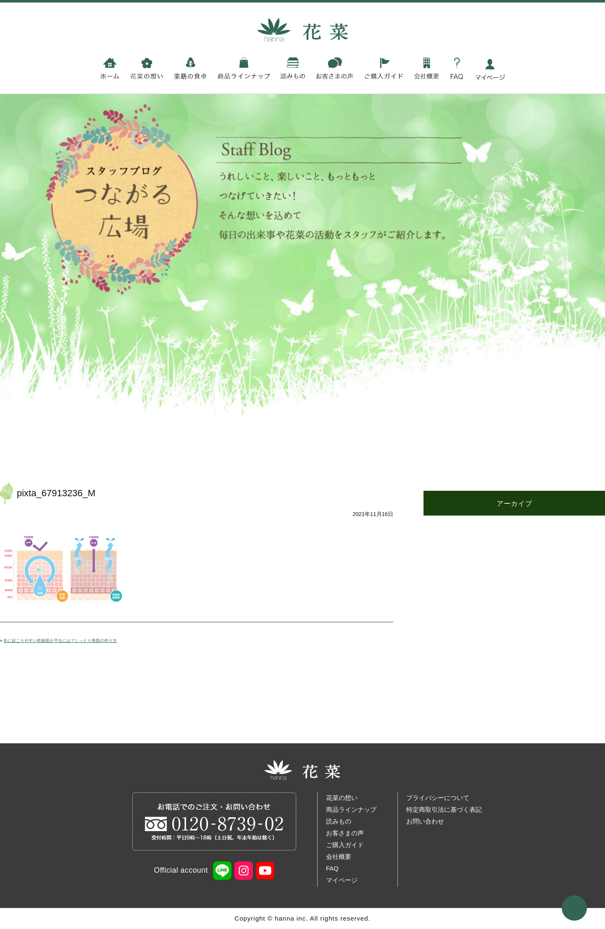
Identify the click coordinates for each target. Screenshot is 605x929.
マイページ (342, 880)
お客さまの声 (345, 833)
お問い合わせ (425, 821)
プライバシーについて (437, 797)
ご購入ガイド (345, 844)
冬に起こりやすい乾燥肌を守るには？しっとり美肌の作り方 (60, 640)
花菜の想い (342, 797)
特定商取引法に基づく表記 (444, 809)
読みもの (338, 821)
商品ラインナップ (351, 809)
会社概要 (338, 856)
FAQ (332, 868)
